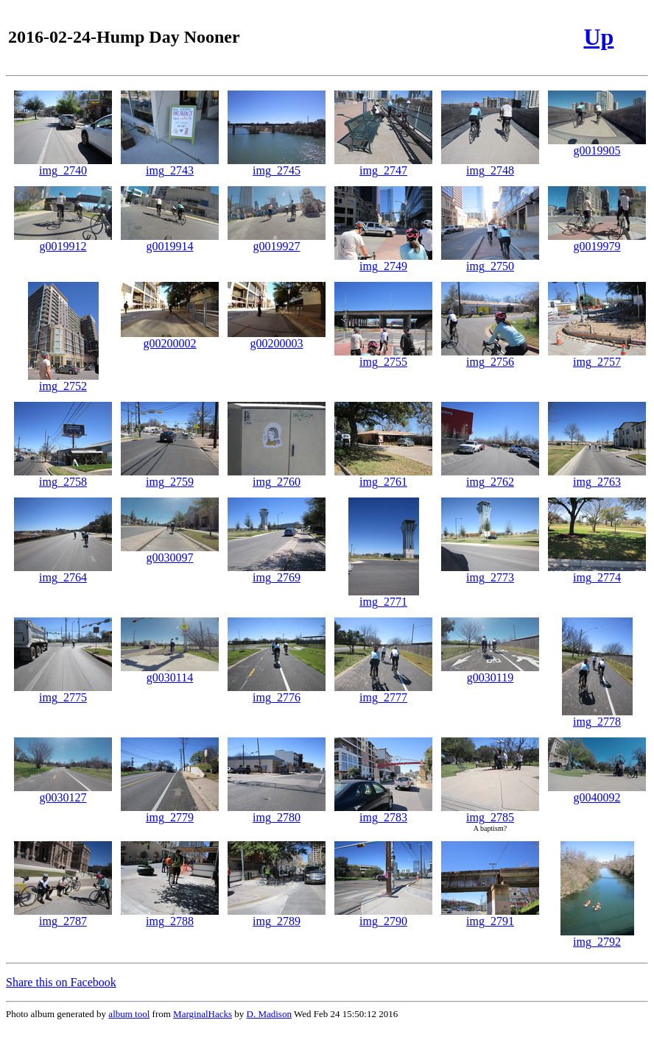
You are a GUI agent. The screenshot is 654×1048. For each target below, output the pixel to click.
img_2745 (277, 165)
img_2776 (277, 692)
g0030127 (63, 792)
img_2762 (490, 476)
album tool (129, 1013)
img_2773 (490, 572)
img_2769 (277, 572)
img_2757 (597, 356)
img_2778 (597, 716)
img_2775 (63, 692)
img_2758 (63, 476)
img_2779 (170, 812)
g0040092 (597, 792)
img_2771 (383, 596)
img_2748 (490, 165)
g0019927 (277, 241)
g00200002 (170, 338)
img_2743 (170, 165)
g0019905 (597, 145)
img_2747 (383, 165)
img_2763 (597, 476)
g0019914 (170, 241)
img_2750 (490, 260)
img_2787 (63, 915)
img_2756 (490, 356)
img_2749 (383, 260)
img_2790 (383, 915)
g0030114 (170, 672)
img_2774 (597, 572)
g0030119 (490, 672)
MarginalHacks (202, 1013)
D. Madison (269, 1013)
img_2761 (383, 476)
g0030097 (170, 552)
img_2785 (490, 812)
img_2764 (63, 572)
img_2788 (170, 915)
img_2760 (277, 476)
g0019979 (597, 241)
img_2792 (597, 936)
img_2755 (383, 356)
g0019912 (63, 241)
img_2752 (63, 380)
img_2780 (277, 812)
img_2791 (490, 915)
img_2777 (383, 692)
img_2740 (63, 165)
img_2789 (277, 915)
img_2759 (170, 476)
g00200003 (277, 338)
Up (598, 37)
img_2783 (383, 812)
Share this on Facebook (61, 982)
